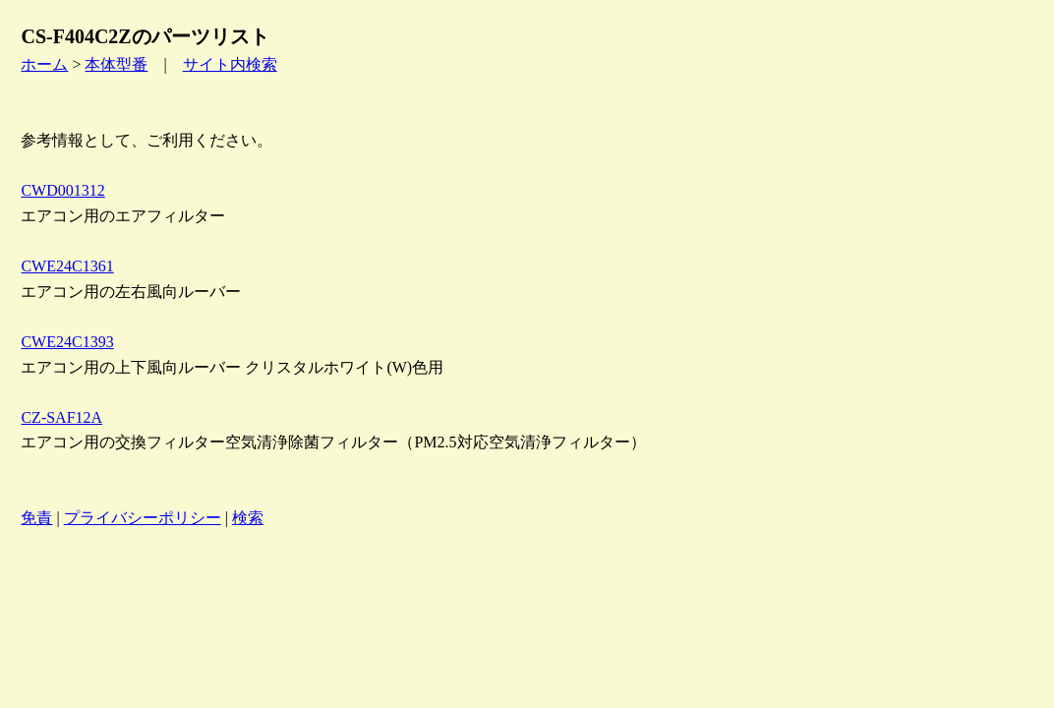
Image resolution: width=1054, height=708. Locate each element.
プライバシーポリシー (142, 517)
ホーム (44, 64)
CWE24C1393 (67, 341)
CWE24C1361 (67, 266)
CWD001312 (62, 190)
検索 (248, 517)
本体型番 (116, 64)
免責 (36, 517)
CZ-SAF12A (61, 417)
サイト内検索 (230, 64)
